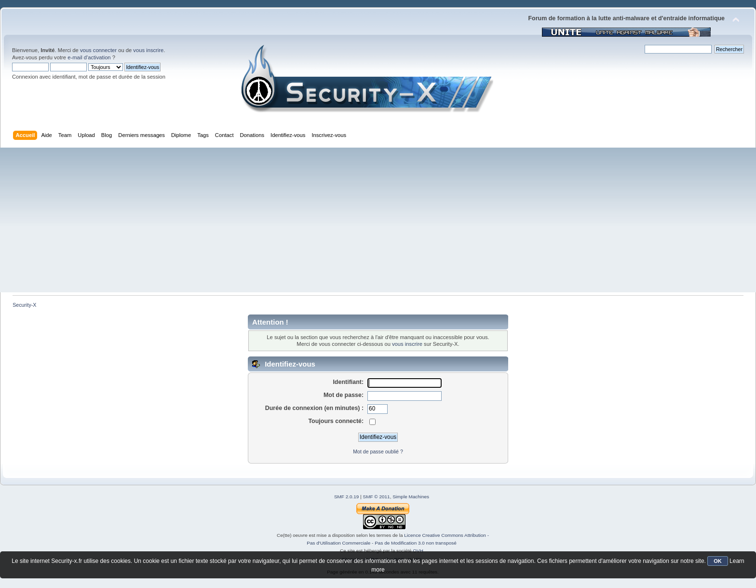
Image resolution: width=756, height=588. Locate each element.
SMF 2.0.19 (346, 496)
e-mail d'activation (89, 57)
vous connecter (98, 50)
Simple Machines (410, 496)
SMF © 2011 (376, 496)
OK (718, 561)
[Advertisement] (378, 219)
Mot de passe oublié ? (378, 451)
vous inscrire (148, 50)
